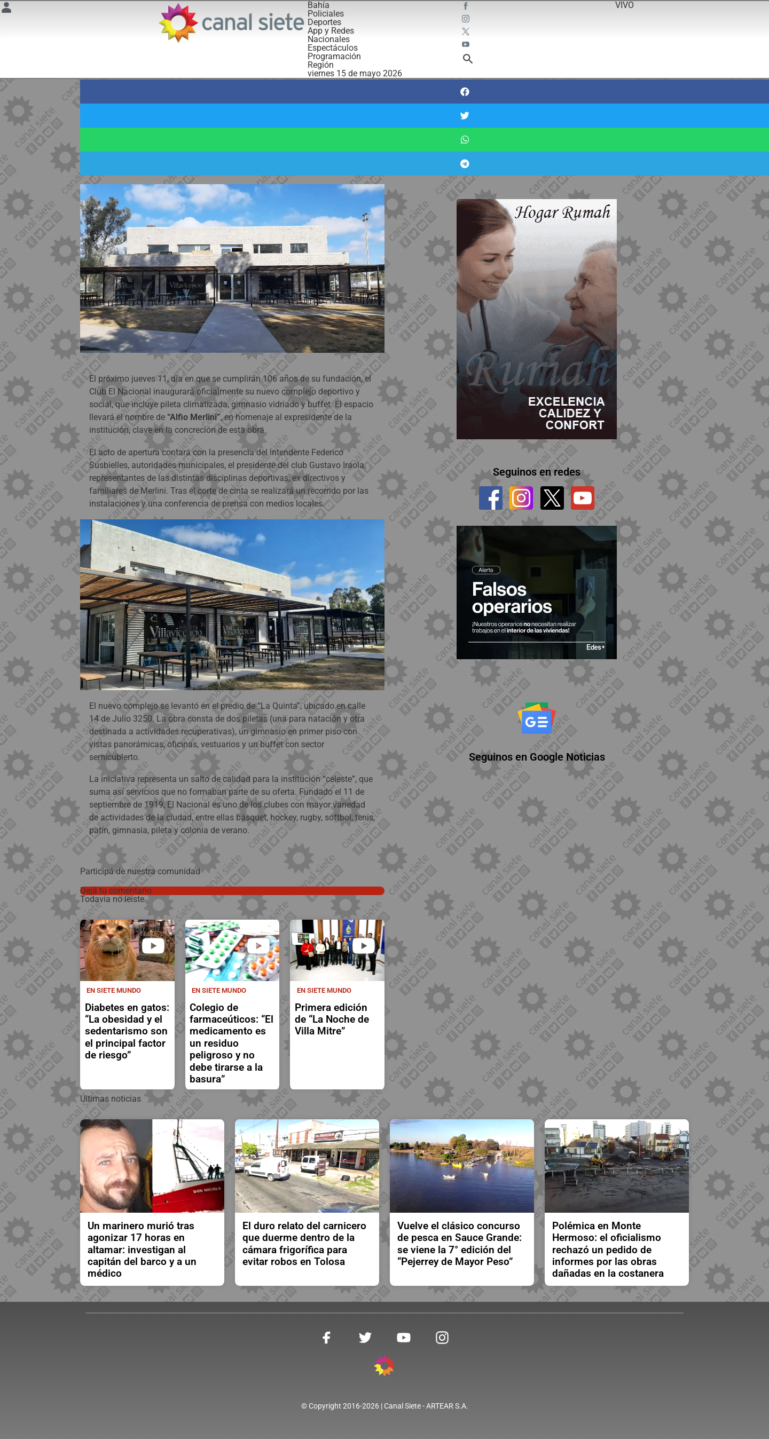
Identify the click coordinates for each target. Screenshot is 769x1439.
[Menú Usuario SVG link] (6, 9)
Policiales (326, 14)
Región (321, 65)
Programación (334, 56)
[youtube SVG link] (466, 45)
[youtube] (582, 498)
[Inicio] (231, 22)
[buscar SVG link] (467, 60)
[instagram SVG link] (466, 20)
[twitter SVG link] (466, 33)
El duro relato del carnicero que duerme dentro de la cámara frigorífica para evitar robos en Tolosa (304, 1244)
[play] (153, 945)
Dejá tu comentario (116, 890)
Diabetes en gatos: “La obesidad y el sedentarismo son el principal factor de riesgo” (127, 1032)
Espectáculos (333, 48)
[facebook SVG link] (466, 7)
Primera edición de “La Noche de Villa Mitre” (332, 1020)
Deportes (324, 22)
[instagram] (521, 498)
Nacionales (329, 39)
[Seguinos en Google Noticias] (536, 718)
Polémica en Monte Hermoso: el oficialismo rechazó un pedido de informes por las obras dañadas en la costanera (608, 1250)
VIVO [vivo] (624, 5)
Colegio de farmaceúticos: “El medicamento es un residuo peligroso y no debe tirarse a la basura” (231, 1044)
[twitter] (552, 498)
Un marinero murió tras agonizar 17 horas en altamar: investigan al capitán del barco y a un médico (142, 1250)
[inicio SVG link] (384, 1367)
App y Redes (331, 31)
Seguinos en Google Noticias (537, 756)
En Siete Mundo (114, 990)
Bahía (318, 5)
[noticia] (127, 950)
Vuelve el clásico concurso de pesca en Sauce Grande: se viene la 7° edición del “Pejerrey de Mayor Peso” (459, 1244)
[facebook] (491, 498)
